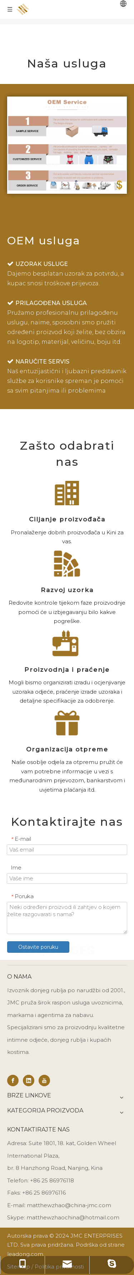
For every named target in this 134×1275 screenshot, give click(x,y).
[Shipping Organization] (67, 723)
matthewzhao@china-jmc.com (69, 1205)
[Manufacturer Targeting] (67, 493)
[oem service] (67, 145)
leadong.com (25, 1254)
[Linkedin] (28, 1080)
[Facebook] (13, 1080)
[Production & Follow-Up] (67, 643)
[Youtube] (44, 1080)
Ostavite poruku (38, 947)
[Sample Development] (67, 563)
